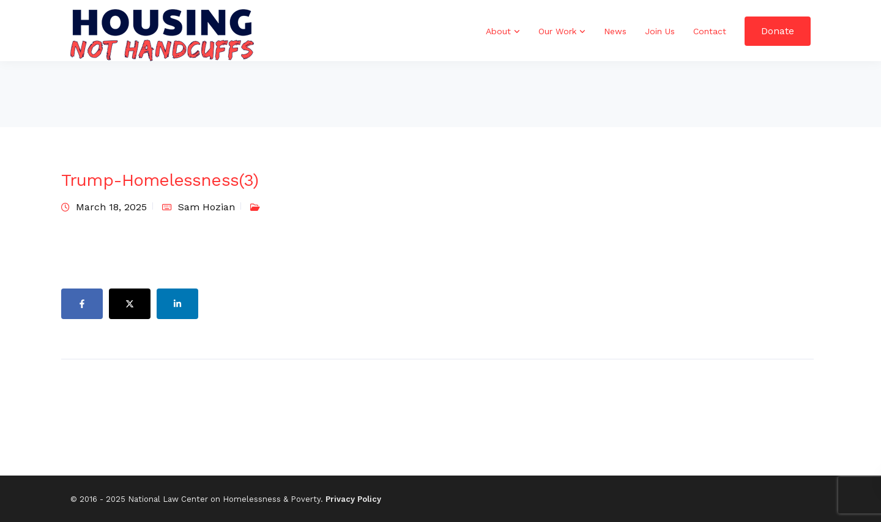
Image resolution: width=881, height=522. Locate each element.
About (498, 31)
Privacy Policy (353, 499)
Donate (777, 31)
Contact (709, 31)
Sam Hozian (206, 207)
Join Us (660, 31)
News (615, 31)
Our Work (557, 31)
